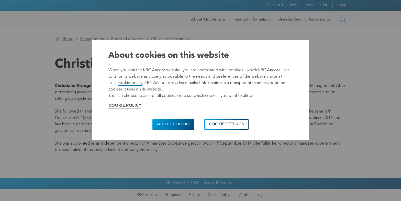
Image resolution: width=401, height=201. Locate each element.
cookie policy (130, 83)
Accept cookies (173, 124)
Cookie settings (226, 124)
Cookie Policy (124, 106)
